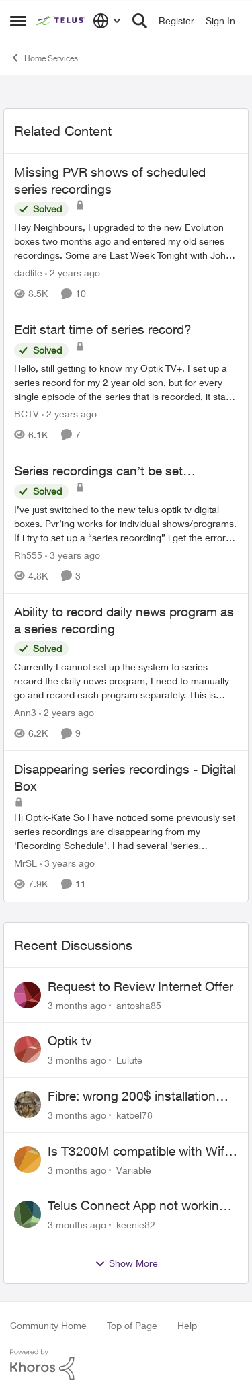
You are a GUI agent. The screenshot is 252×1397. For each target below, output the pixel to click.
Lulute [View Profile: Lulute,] (129, 1060)
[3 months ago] (77, 1005)
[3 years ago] (72, 555)
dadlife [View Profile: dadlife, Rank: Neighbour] (28, 272)
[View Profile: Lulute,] (27, 1049)
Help (187, 1325)
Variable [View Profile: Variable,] (133, 1169)
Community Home (48, 1325)
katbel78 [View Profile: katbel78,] (134, 1115)
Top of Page (132, 1325)
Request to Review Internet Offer (140, 986)
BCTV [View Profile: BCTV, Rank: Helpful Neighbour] (26, 414)
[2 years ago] (72, 273)
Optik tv (70, 1040)
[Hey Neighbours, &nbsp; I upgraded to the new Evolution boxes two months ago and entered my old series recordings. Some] (126, 241)
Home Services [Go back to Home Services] (44, 57)
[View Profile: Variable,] (27, 1159)
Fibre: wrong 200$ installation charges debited (132, 1096)
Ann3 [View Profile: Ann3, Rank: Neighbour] (25, 712)
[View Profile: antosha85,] (27, 995)
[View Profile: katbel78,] (27, 1104)
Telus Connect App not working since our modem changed (137, 1206)
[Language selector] (107, 20)
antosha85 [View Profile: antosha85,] (138, 1004)
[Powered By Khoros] (126, 1364)
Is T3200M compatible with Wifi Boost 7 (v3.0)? (137, 1152)
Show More (126, 1263)
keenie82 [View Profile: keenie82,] (135, 1224)
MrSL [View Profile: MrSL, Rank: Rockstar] (25, 863)
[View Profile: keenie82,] (27, 1214)
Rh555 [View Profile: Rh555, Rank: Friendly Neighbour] (28, 555)
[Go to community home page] (61, 21)
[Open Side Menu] (18, 21)
